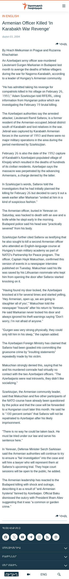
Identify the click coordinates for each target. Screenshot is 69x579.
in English (10, 16)
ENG (44, 574)
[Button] (61, 44)
